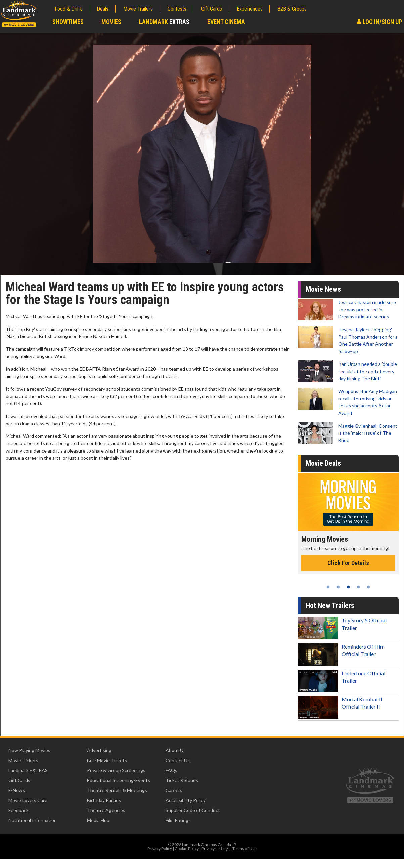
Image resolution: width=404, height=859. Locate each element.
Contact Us (178, 760)
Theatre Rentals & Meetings (117, 790)
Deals (102, 9)
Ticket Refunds (182, 780)
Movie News (323, 289)
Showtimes (68, 21)
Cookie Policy (187, 848)
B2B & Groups (292, 9)
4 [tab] (358, 587)
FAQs (171, 770)
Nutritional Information (32, 820)
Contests (177, 9)
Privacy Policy (159, 848)
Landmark (164, 21)
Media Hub (98, 820)
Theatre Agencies (106, 810)
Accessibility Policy (186, 800)
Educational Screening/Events (118, 780)
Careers (174, 790)
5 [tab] (368, 587)
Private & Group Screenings (116, 770)
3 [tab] (348, 587)
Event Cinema (226, 21)
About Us (176, 750)
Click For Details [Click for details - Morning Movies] (348, 562)
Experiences (250, 9)
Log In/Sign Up (379, 21)
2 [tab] (338, 587)
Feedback (18, 810)
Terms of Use (244, 848)
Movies (111, 21)
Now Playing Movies (29, 750)
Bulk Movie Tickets (107, 760)
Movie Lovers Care (27, 800)
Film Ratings (178, 820)
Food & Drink (68, 9)
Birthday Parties (104, 800)
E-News (16, 790)
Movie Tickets (23, 760)
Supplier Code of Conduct (193, 810)
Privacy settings (215, 848)
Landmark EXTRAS (28, 770)
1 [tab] (328, 587)
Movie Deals (323, 463)
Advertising (99, 750)
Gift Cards (211, 9)
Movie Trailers (138, 9)
